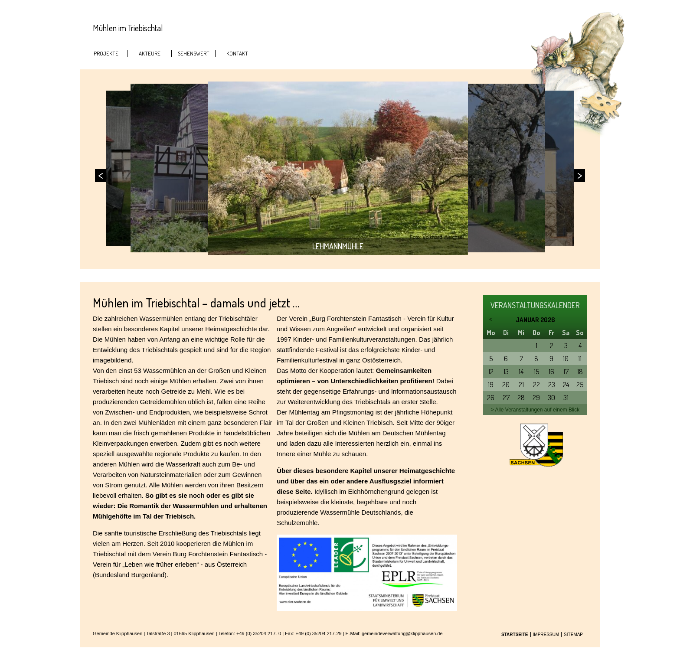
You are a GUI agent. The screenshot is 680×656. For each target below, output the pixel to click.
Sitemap (573, 634)
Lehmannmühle (337, 246)
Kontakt (237, 53)
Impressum (546, 634)
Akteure (149, 53)
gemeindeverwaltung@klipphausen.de (402, 633)
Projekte (106, 53)
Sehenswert (193, 53)
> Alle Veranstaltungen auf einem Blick (535, 410)
